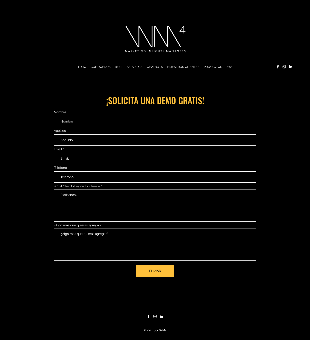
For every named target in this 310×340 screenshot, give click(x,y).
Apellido (60, 130)
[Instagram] (284, 67)
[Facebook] (278, 67)
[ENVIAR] (155, 271)
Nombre (60, 112)
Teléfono (60, 167)
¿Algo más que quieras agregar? (77, 225)
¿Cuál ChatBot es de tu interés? (77, 186)
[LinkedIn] (290, 67)
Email (58, 149)
